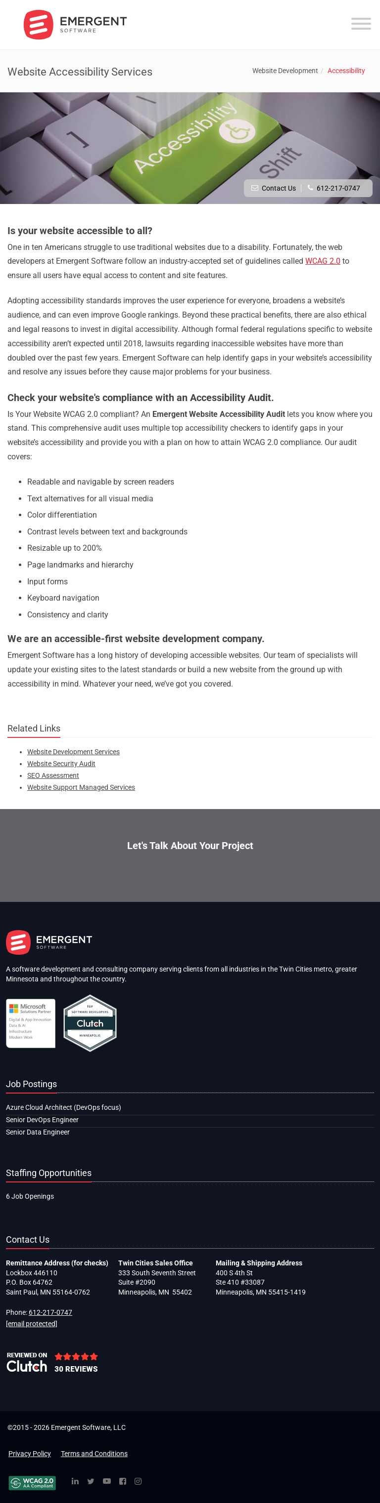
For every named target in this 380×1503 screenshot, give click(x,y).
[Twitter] (91, 1482)
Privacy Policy (29, 1454)
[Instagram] (138, 1482)
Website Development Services (73, 752)
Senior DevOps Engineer (42, 1120)
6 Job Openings (30, 1196)
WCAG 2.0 (322, 261)
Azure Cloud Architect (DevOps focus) (63, 1107)
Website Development (285, 71)
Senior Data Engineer (38, 1132)
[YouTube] (107, 1482)
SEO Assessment (53, 775)
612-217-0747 (338, 188)
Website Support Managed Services (81, 787)
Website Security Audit (61, 764)
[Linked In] (75, 1482)
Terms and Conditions (94, 1454)
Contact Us (279, 188)
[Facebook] (122, 1482)
